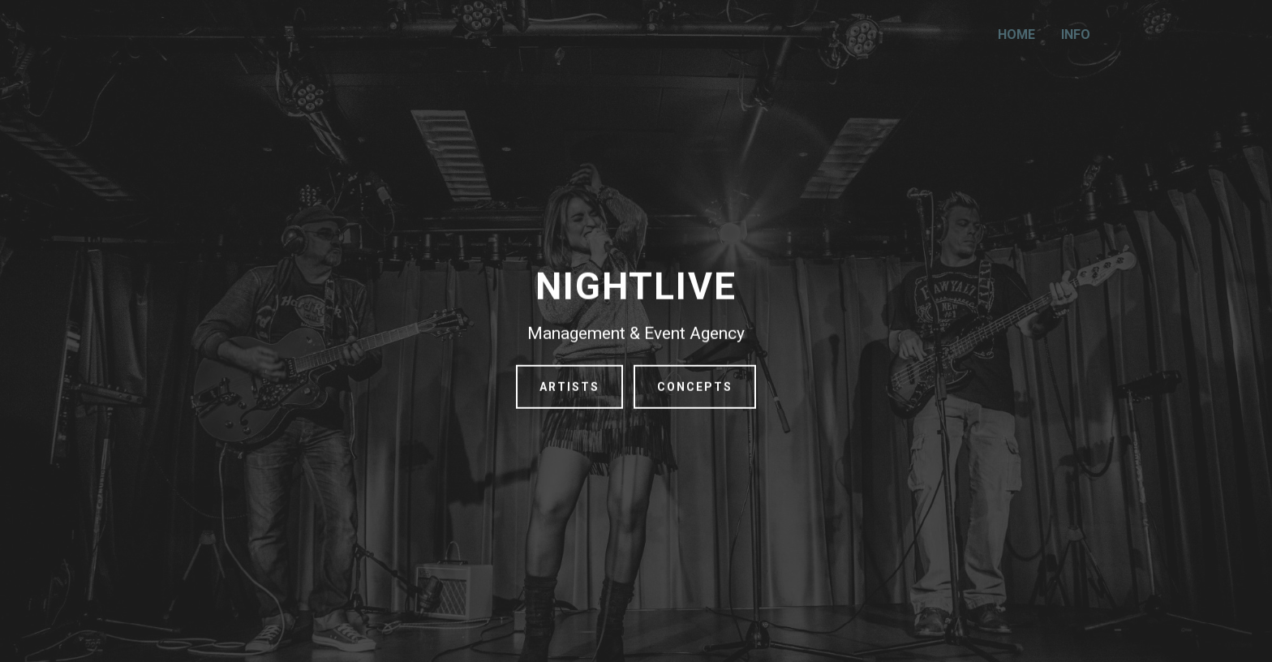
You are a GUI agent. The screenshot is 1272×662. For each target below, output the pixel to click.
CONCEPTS (695, 390)
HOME (1016, 34)
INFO (1075, 34)
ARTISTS (569, 390)
